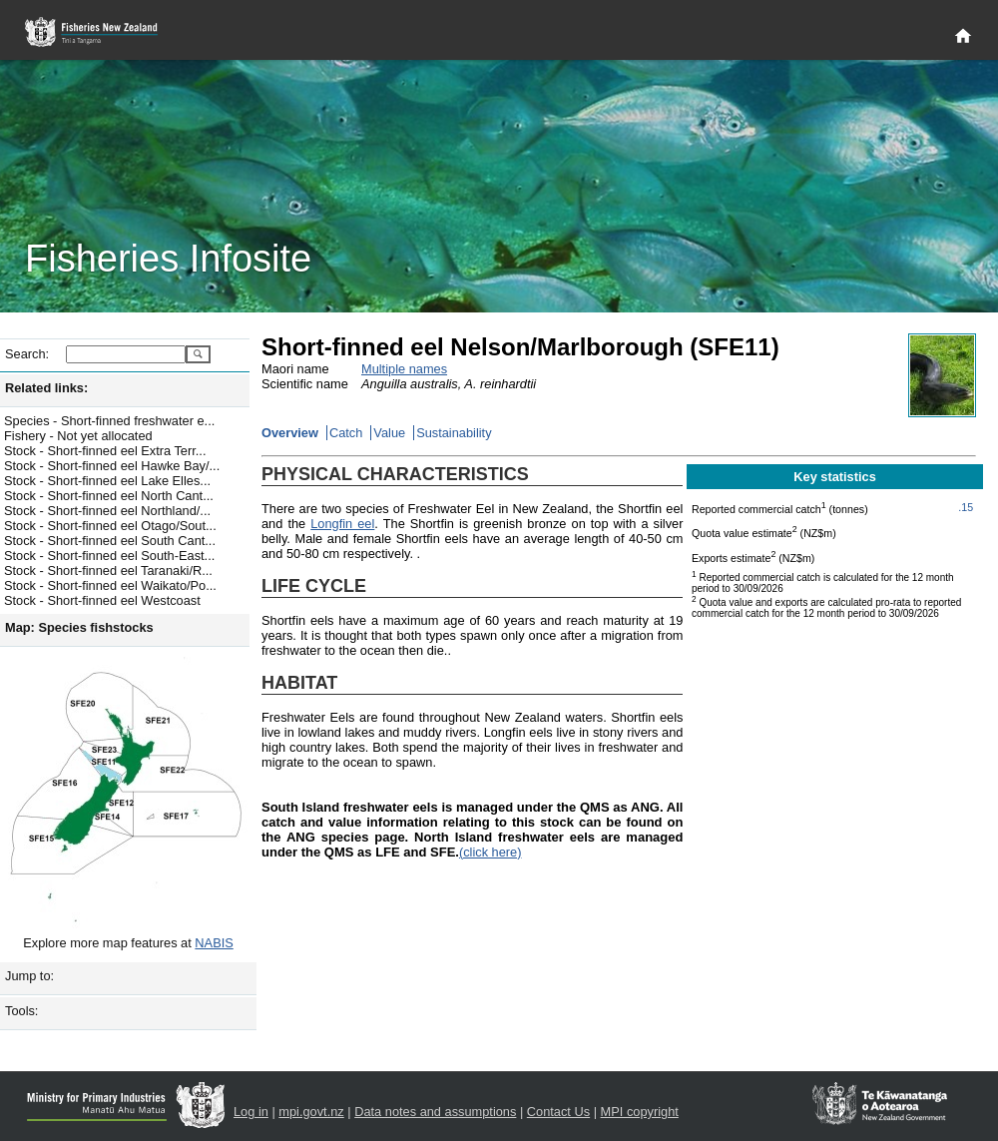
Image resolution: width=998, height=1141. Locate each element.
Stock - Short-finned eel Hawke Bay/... (112, 465)
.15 (965, 507)
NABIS (214, 942)
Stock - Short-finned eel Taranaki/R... (108, 570)
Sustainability (453, 432)
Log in (251, 1111)
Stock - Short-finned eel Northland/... (107, 510)
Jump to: (29, 975)
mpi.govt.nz (310, 1111)
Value (389, 432)
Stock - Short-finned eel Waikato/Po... (110, 585)
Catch (345, 432)
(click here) (490, 852)
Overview (289, 432)
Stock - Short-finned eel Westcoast (102, 600)
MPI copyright (640, 1111)
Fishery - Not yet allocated (78, 435)
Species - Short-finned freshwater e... (109, 420)
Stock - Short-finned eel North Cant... (109, 495)
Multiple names (404, 368)
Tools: (21, 1010)
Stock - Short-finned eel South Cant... (110, 540)
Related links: (46, 387)
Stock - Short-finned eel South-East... (109, 555)
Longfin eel (342, 523)
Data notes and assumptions (435, 1111)
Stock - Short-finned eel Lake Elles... (107, 480)
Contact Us (558, 1111)
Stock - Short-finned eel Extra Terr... (105, 450)
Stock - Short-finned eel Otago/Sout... (110, 525)
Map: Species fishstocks (79, 627)
